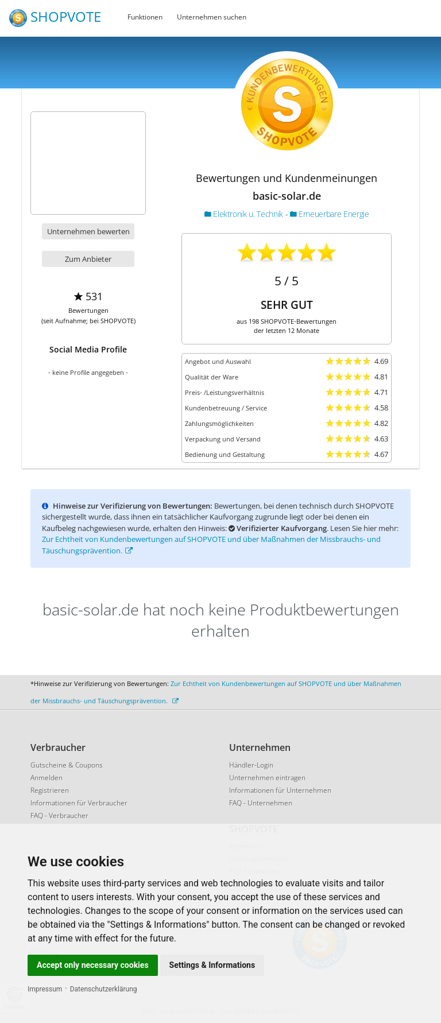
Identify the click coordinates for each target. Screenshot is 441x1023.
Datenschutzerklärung (103, 989)
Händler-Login (251, 765)
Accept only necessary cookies (93, 965)
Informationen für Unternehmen (280, 790)
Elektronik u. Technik (244, 213)
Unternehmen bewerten (88, 231)
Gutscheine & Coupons (66, 765)
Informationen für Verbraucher (78, 803)
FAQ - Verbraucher (59, 815)
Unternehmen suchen (211, 17)
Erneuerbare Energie (329, 213)
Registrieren (49, 790)
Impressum (45, 989)
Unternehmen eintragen (267, 777)
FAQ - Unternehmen (260, 803)
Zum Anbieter (88, 259)
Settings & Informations (212, 965)
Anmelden (46, 777)
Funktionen (145, 17)
